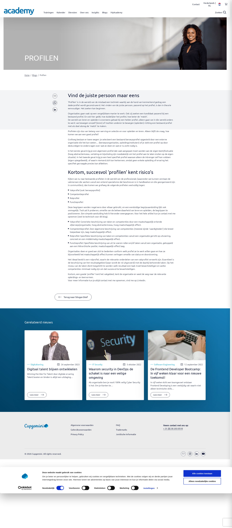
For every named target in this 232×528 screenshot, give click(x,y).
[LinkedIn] (196, 454)
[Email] (183, 454)
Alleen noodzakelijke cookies (202, 320)
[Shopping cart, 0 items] (225, 5)
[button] (73, 297)
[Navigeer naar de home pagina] (19, 11)
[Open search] (220, 12)
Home (27, 75)
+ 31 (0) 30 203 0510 (173, 428)
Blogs (34, 75)
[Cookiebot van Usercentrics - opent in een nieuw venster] (24, 327)
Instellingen (149, 327)
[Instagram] (190, 454)
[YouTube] (203, 454)
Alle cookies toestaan (202, 313)
